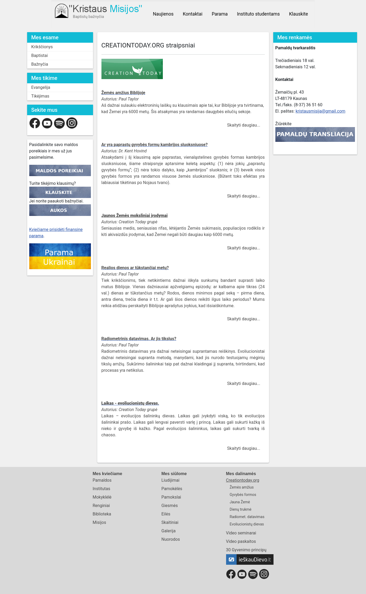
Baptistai (39, 55)
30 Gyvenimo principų (246, 549)
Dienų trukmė (241, 509)
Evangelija (40, 87)
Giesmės (170, 505)
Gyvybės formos (243, 494)
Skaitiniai (170, 522)
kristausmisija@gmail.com (320, 111)
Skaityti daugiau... (243, 125)
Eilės (166, 513)
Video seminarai (241, 532)
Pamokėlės (172, 488)
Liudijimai (171, 480)
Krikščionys (42, 46)
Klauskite (298, 14)
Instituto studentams (258, 14)
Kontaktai (192, 14)
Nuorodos (171, 539)
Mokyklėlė (101, 497)
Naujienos (163, 14)
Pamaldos (101, 480)
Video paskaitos (241, 541)
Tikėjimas (40, 96)
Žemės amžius (242, 487)
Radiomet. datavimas (247, 517)
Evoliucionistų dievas (247, 524)
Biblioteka (101, 513)
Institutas (101, 488)
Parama (220, 14)
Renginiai (101, 505)
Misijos (99, 522)
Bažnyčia (39, 64)
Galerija (169, 530)
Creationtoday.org (242, 480)
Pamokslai (171, 497)
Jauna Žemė (240, 502)
